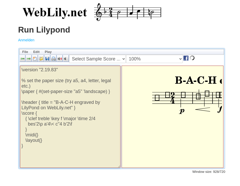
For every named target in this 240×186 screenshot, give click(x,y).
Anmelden (26, 40)
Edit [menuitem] (36, 52)
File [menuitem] (25, 52)
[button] (22, 58)
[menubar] (121, 52)
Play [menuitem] (48, 52)
